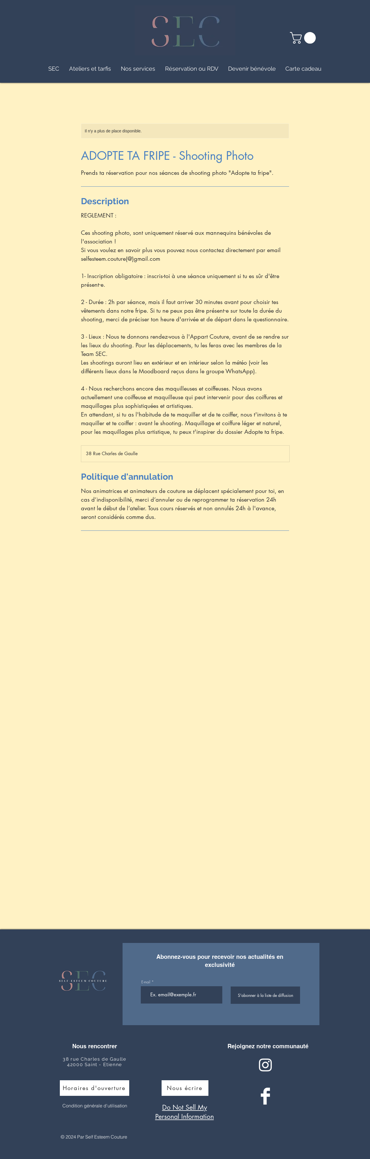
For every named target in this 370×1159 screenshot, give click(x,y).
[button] (304, 38)
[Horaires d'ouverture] (94, 1088)
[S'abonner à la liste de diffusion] (265, 995)
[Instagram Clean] (265, 1065)
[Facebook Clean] (265, 1096)
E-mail (145, 982)
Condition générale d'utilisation (94, 1106)
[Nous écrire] (185, 1088)
